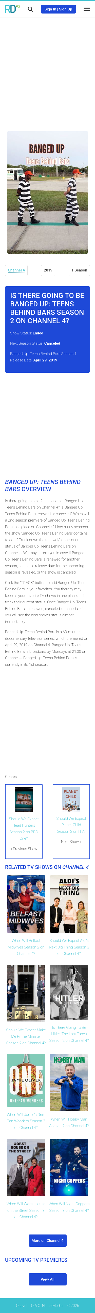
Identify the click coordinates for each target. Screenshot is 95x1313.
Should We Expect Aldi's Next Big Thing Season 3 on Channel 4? (69, 947)
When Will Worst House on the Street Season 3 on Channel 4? (26, 1210)
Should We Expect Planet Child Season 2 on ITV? (71, 825)
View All (47, 1279)
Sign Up (65, 9)
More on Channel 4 (47, 1240)
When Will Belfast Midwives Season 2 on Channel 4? (26, 947)
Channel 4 (16, 270)
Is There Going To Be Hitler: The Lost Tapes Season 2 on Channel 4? (69, 1034)
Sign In (50, 9)
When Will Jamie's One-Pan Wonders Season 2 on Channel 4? (26, 1121)
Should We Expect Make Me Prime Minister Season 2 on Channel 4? (26, 1036)
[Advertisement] (47, 71)
